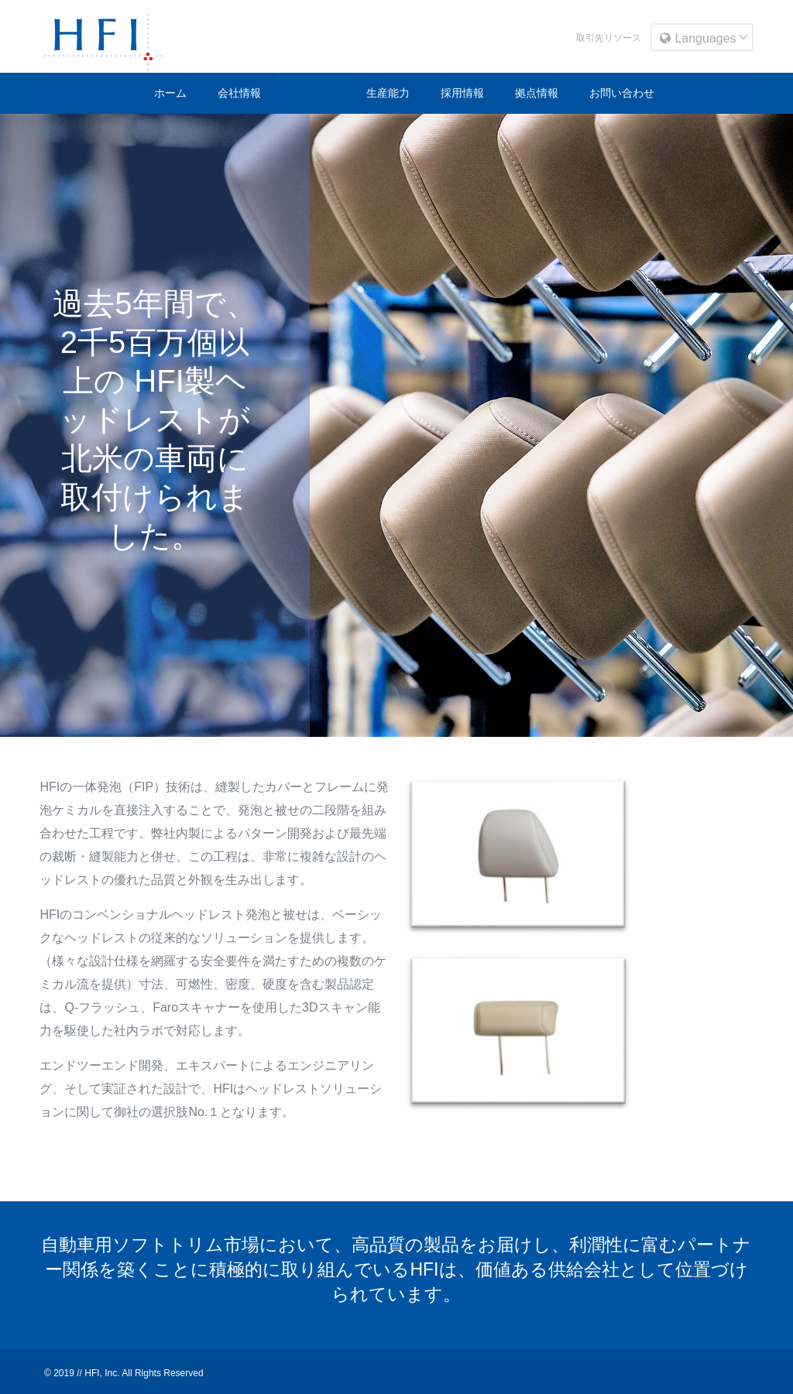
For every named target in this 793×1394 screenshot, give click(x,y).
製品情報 (313, 93)
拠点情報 (536, 93)
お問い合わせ (621, 93)
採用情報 (462, 93)
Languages (698, 38)
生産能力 (388, 93)
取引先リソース (608, 38)
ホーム (170, 93)
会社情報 (239, 93)
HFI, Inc (100, 1373)
